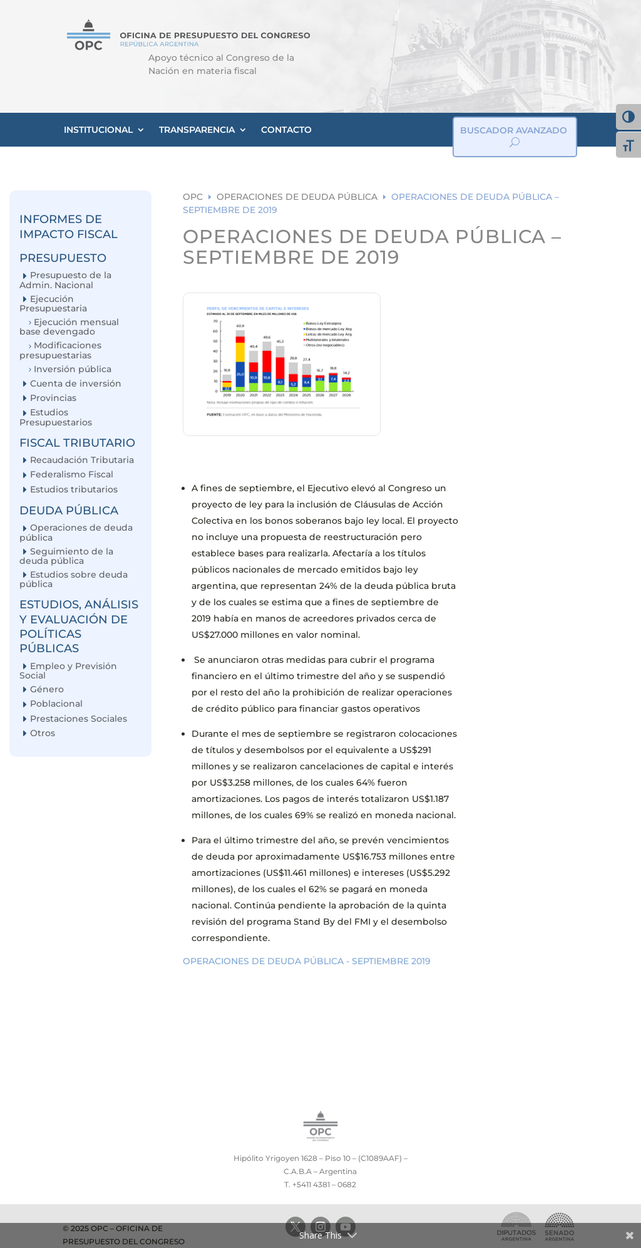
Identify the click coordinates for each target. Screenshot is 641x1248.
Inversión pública (72, 369)
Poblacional (56, 704)
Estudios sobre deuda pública (73, 579)
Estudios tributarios (74, 489)
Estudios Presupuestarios (55, 417)
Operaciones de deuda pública (76, 532)
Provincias (53, 398)
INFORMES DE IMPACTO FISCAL (68, 226)
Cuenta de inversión (75, 383)
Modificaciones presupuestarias (60, 350)
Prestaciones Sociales (78, 719)
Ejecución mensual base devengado (69, 327)
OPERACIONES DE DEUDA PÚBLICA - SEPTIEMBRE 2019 (307, 961)
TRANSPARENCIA (197, 129)
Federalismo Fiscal (71, 474)
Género (47, 689)
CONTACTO (286, 129)
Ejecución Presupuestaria (53, 303)
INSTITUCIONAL (98, 129)
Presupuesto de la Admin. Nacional (65, 280)
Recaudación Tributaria (82, 460)
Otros (42, 733)
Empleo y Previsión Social (68, 671)
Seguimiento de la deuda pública (66, 556)
